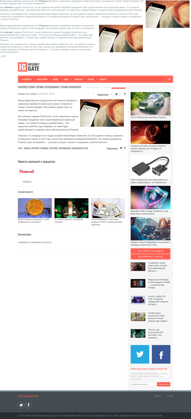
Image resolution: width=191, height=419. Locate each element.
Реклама (170, 395)
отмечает (8, 7)
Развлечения (40, 79)
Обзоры (89, 79)
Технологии (26, 79)
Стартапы (53, 148)
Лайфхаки (77, 79)
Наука (65, 79)
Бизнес (54, 79)
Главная (106, 87)
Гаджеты (102, 79)
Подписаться (163, 384)
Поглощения (65, 148)
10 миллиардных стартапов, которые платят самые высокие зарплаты (106, 222)
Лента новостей (92, 87)
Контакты (157, 395)
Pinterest (43, 1)
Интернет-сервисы (39, 148)
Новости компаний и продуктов (36, 161)
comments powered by (35, 242)
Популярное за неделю (150, 251)
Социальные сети (79, 148)
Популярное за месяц (150, 257)
